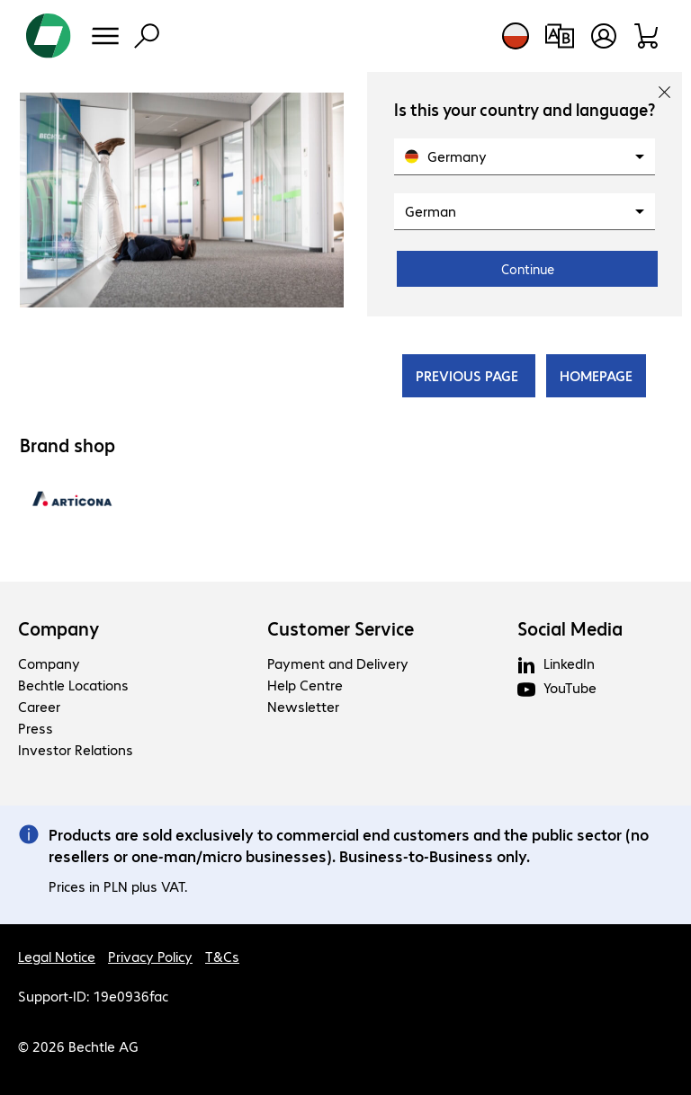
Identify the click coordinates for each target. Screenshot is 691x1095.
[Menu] (105, 36)
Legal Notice (56, 956)
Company (59, 628)
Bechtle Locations (73, 684)
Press (35, 727)
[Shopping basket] (647, 36)
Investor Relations (75, 749)
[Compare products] (559, 36)
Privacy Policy (150, 956)
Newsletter (303, 706)
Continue (527, 269)
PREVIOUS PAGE (469, 375)
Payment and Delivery (337, 663)
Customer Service (340, 628)
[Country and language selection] (515, 35)
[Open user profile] (603, 36)
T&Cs (222, 956)
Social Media (570, 628)
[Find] (147, 36)
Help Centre (305, 684)
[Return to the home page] (49, 36)
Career (39, 706)
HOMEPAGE (596, 375)
